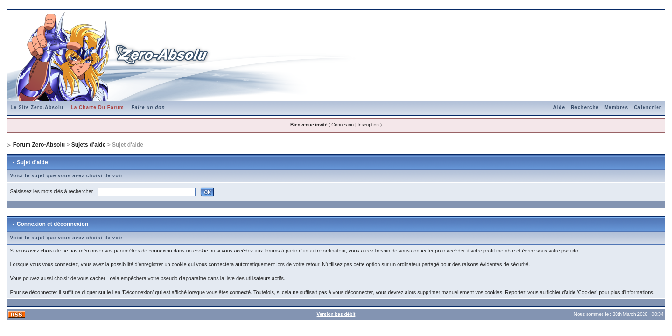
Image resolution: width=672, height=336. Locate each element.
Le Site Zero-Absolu (36, 107)
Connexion (342, 124)
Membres (616, 107)
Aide (559, 107)
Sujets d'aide (88, 144)
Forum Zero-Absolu (39, 144)
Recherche (585, 107)
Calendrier (647, 107)
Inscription (368, 124)
